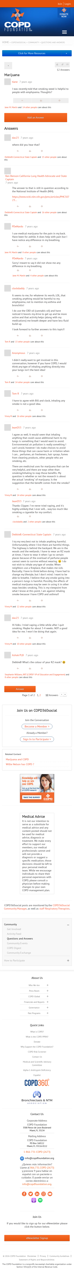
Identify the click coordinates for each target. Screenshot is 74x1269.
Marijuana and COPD (17, 759)
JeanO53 (16, 427)
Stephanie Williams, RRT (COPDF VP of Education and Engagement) (35, 674)
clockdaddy (18, 288)
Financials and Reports (34, 1002)
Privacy (43, 1256)
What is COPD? (37, 1031)
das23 (15, 137)
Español (37, 1075)
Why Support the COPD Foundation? (37, 1046)
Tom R (7, 341)
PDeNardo (17, 226)
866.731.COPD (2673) (42, 1167)
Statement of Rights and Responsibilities (36, 1259)
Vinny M (8, 416)
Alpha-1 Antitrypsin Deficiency (37, 1070)
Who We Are (34, 985)
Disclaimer (31, 1256)
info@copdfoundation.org (36, 1184)
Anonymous (18, 353)
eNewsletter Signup (37, 1238)
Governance (34, 1007)
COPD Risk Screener (37, 1051)
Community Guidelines (59, 1256)
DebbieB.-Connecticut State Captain (21, 157)
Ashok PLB (18, 655)
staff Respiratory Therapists (54, 908)
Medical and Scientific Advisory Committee (37, 1063)
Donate (64, 13)
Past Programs (34, 1013)
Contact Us (37, 1056)
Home (5, 42)
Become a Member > (37, 726)
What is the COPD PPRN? (37, 1036)
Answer (20, 689)
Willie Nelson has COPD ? (20, 764)
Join (60, 3)
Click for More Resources (31, 53)
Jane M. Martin (11, 107)
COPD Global (34, 996)
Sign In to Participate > (37, 739)
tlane (15, 81)
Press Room (34, 990)
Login (68, 3)
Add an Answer (35, 117)
